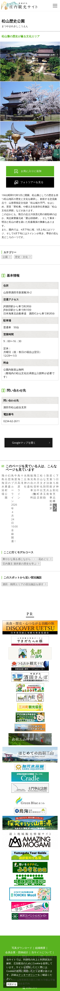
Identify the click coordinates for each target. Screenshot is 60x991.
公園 (5, 257)
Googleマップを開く (24, 442)
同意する (11, 984)
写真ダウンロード (22, 924)
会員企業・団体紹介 (16, 928)
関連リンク (28, 932)
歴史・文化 (21, 257)
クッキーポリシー (28, 974)
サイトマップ (11, 932)
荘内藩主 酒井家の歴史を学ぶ (19, 539)
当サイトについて (41, 928)
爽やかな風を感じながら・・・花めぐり (26, 535)
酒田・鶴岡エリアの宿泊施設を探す (23, 560)
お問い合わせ (45, 932)
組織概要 (40, 924)
